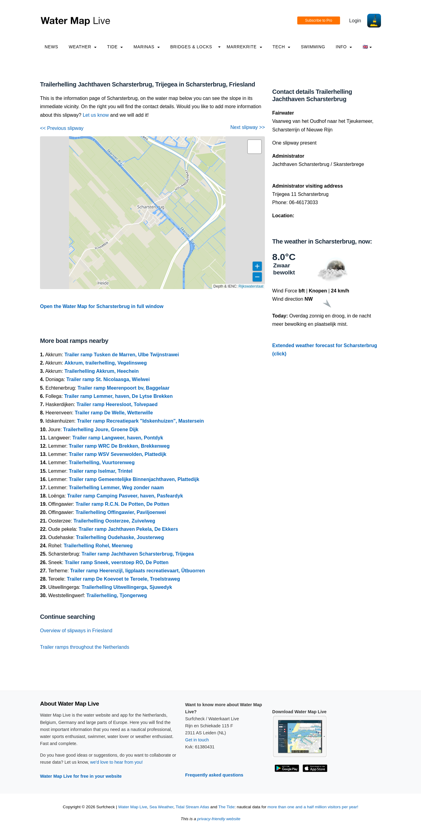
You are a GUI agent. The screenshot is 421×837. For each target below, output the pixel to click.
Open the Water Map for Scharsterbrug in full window (101, 306)
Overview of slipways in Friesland (76, 630)
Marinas (147, 46)
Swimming (313, 46)
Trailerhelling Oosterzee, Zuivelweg (114, 520)
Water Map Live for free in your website (81, 776)
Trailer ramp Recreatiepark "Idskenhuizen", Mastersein (140, 421)
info (344, 46)
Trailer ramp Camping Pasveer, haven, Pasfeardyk (125, 495)
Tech (281, 46)
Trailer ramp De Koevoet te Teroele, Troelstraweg (123, 579)
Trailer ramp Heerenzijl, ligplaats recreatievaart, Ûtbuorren (137, 570)
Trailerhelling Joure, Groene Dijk (100, 429)
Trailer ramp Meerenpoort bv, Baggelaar (124, 388)
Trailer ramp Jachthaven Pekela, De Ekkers (128, 529)
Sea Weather (161, 807)
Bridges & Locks (191, 46)
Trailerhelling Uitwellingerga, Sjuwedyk (127, 587)
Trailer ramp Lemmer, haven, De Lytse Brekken (118, 396)
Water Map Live (132, 807)
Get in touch (197, 739)
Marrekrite (244, 46)
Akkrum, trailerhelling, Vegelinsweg (105, 362)
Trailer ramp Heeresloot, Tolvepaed (117, 404)
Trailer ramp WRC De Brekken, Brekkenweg (119, 446)
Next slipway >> (247, 127)
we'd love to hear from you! (116, 762)
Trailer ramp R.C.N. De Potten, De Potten (122, 504)
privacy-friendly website (218, 819)
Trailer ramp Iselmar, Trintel (100, 471)
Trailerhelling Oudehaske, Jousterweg (120, 537)
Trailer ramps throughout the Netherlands (84, 647)
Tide (115, 46)
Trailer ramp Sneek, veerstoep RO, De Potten (117, 562)
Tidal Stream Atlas (192, 807)
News (51, 46)
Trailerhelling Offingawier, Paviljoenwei (120, 512)
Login (355, 20)
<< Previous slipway (61, 128)
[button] (254, 146)
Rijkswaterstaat (251, 286)
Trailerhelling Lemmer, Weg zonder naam (116, 487)
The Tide (226, 807)
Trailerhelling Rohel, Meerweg (98, 545)
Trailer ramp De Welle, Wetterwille (114, 412)
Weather (83, 46)
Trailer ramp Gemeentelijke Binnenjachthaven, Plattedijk (134, 479)
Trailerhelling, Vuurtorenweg (101, 462)
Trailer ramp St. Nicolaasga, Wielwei (108, 379)
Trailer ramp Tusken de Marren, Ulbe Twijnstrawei (121, 354)
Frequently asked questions (214, 775)
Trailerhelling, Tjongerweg (116, 595)
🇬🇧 (367, 46)
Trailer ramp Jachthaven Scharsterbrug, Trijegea (138, 553)
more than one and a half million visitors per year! (313, 807)
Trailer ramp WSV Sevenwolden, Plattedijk (117, 454)
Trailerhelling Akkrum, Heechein (101, 371)
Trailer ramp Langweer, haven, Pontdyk (117, 437)
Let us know (96, 115)
